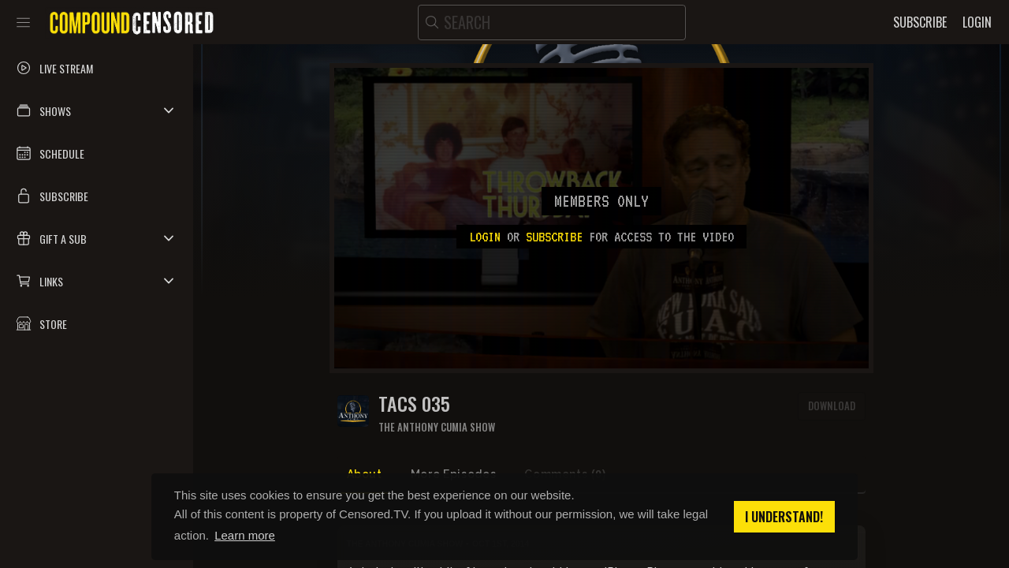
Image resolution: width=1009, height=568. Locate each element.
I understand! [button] (784, 516)
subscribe (554, 237)
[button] (96, 110)
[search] (552, 22)
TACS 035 (414, 403)
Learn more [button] (244, 535)
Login (485, 237)
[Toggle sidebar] (23, 22)
